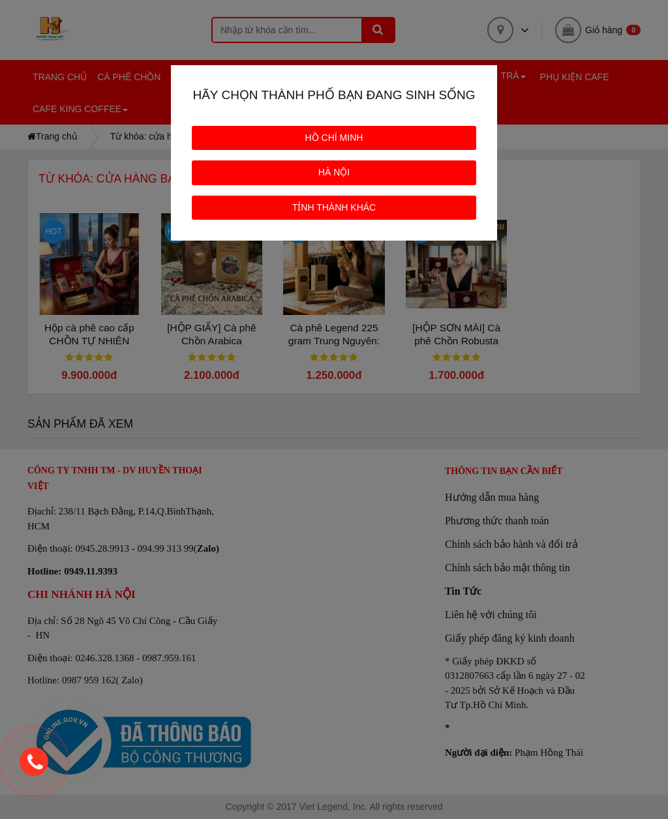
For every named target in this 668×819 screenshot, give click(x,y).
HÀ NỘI (334, 172)
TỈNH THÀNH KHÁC (334, 207)
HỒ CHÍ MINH (334, 137)
